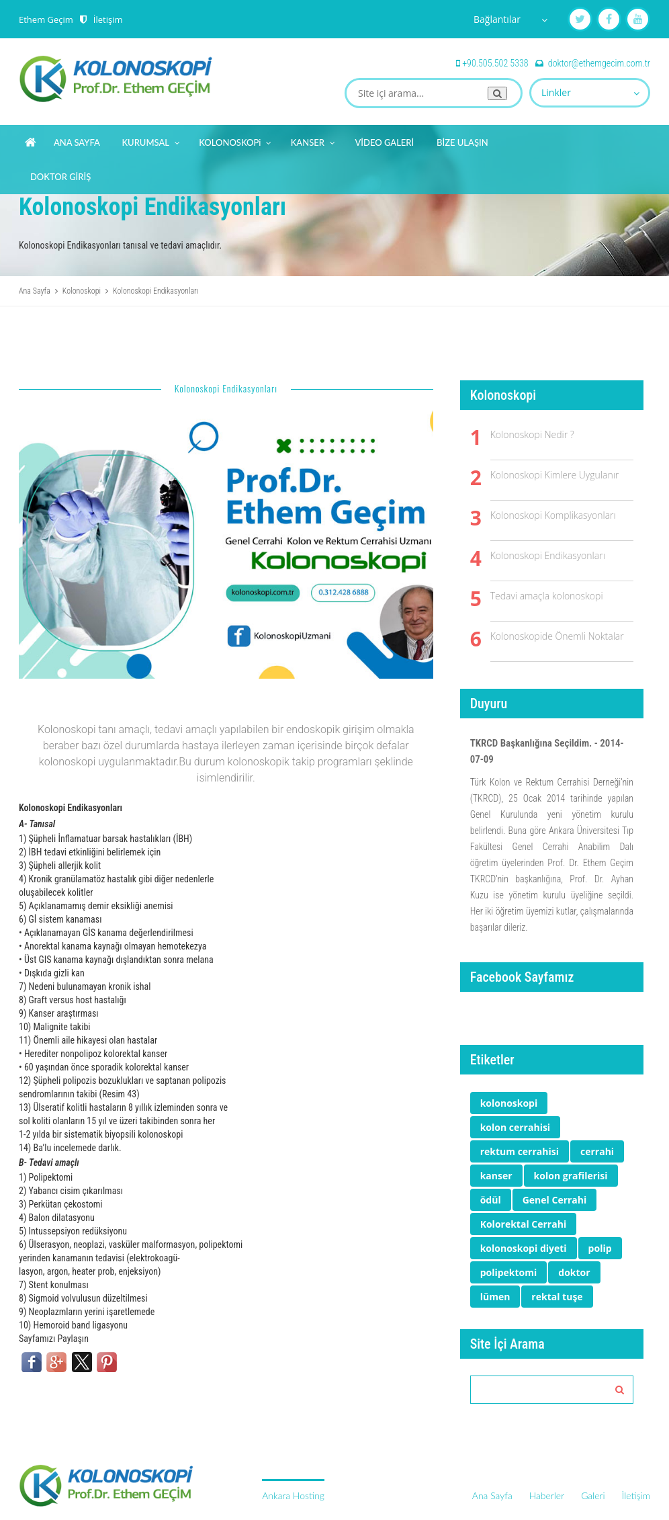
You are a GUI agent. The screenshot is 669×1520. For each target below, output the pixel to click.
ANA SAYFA (77, 142)
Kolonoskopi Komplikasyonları (553, 515)
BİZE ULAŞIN (462, 142)
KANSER (314, 140)
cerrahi (597, 1151)
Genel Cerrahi (555, 1199)
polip (600, 1248)
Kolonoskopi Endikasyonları (547, 555)
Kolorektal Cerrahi (523, 1224)
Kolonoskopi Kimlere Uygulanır (554, 474)
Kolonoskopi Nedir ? (532, 434)
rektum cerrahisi (519, 1151)
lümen (495, 1296)
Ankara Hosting (293, 1495)
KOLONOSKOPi (236, 140)
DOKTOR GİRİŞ (60, 176)
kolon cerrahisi (515, 1127)
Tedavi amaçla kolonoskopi (546, 595)
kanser (496, 1175)
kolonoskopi (509, 1103)
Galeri (593, 1495)
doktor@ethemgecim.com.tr (599, 63)
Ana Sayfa (34, 291)
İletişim (108, 19)
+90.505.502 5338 (495, 63)
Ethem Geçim (46, 19)
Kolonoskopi (81, 291)
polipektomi (508, 1272)
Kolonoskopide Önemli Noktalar (557, 636)
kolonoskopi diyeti (523, 1248)
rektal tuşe (556, 1296)
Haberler (546, 1495)
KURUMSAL (151, 140)
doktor (574, 1272)
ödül (490, 1199)
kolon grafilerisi (571, 1175)
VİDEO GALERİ (384, 142)
